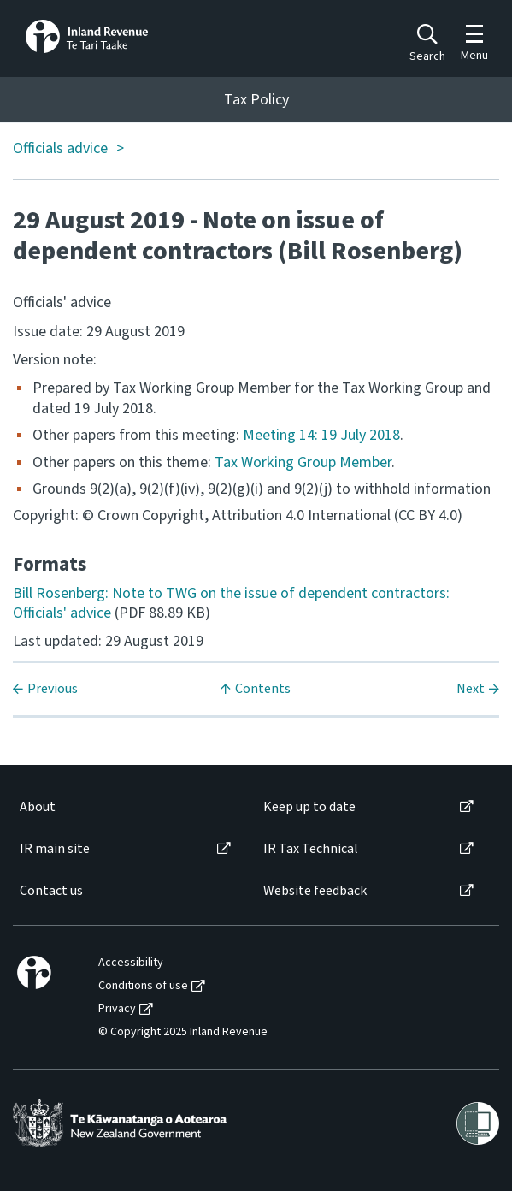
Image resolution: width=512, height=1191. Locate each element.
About (38, 807)
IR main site (55, 849)
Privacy (117, 1009)
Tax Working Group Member (303, 462)
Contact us (51, 891)
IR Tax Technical (310, 849)
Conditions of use (143, 986)
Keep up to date (309, 807)
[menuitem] (124, 807)
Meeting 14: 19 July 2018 (321, 435)
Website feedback (315, 891)
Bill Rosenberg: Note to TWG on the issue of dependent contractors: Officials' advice (231, 603)
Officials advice (60, 149)
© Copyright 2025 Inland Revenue (183, 1032)
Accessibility (130, 963)
